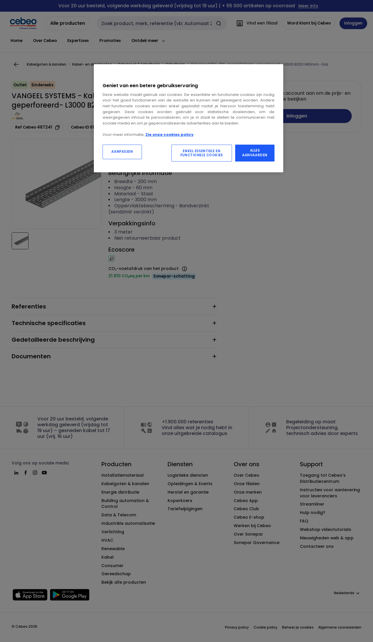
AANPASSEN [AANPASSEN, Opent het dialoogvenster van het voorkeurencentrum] (122, 151)
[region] (188, 118)
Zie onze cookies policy (169, 134)
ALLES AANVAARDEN (255, 152)
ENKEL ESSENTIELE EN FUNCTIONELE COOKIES (201, 153)
